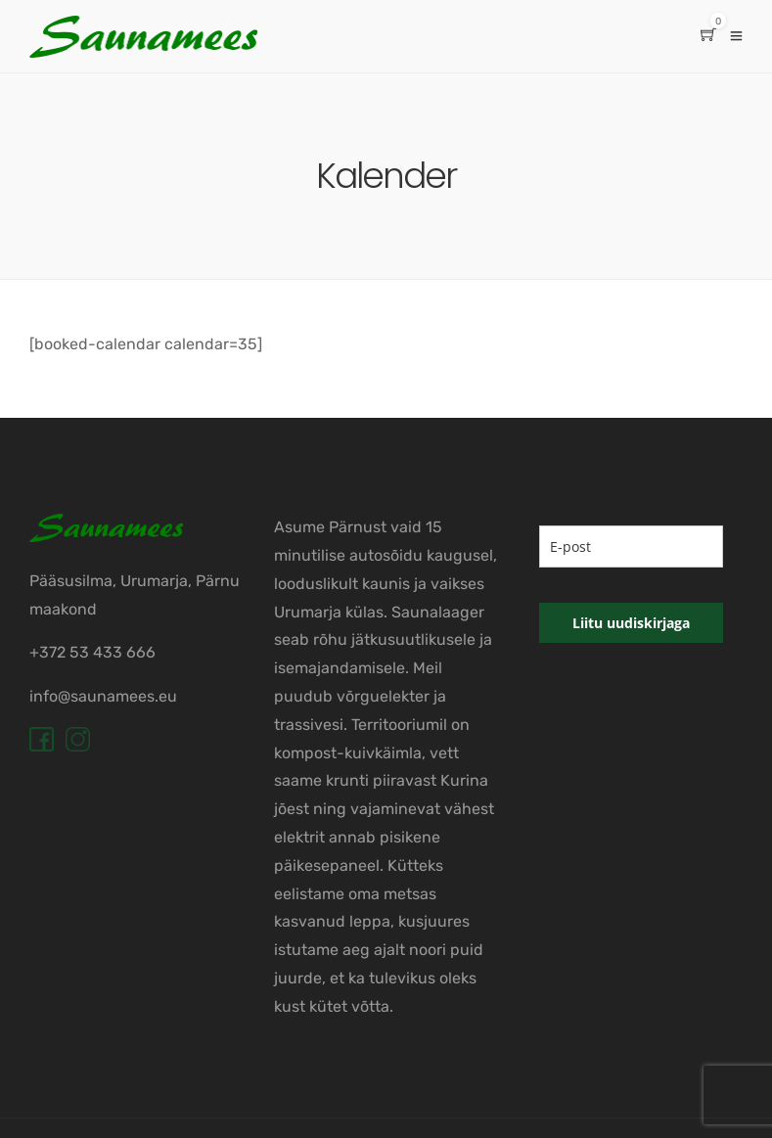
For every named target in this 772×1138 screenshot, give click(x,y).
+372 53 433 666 (92, 652)
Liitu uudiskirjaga (631, 623)
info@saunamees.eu (103, 696)
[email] (631, 546)
